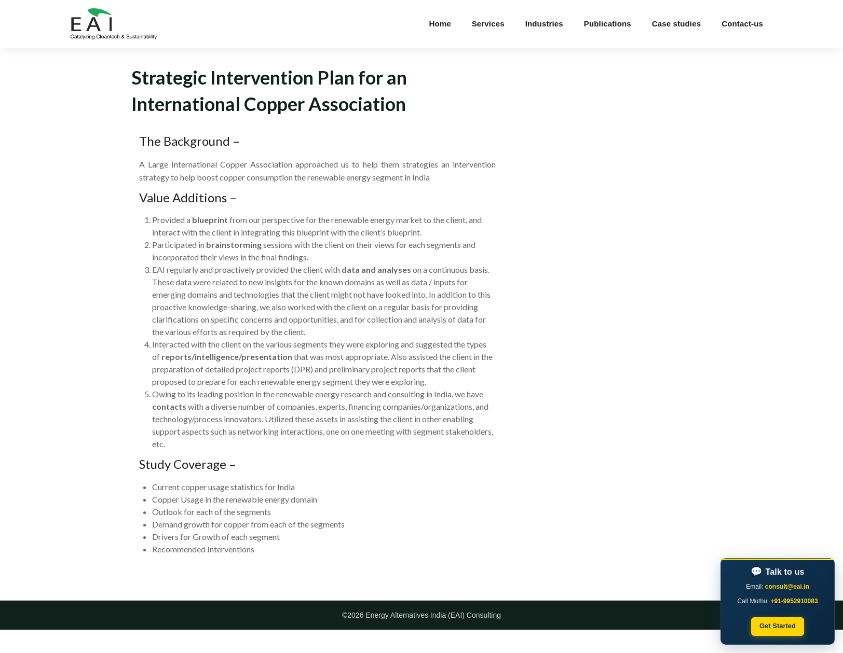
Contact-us (742, 23)
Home (440, 23)
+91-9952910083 (794, 601)
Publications (607, 23)
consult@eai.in (787, 586)
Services (488, 23)
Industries (544, 23)
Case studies (676, 23)
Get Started (777, 626)
